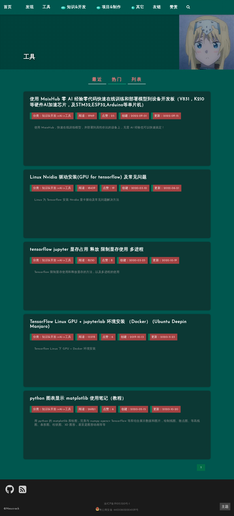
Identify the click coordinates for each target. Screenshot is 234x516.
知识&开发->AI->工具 (56, 116)
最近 (97, 80)
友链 (157, 7)
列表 (136, 80)
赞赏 (174, 7)
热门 (117, 80)
